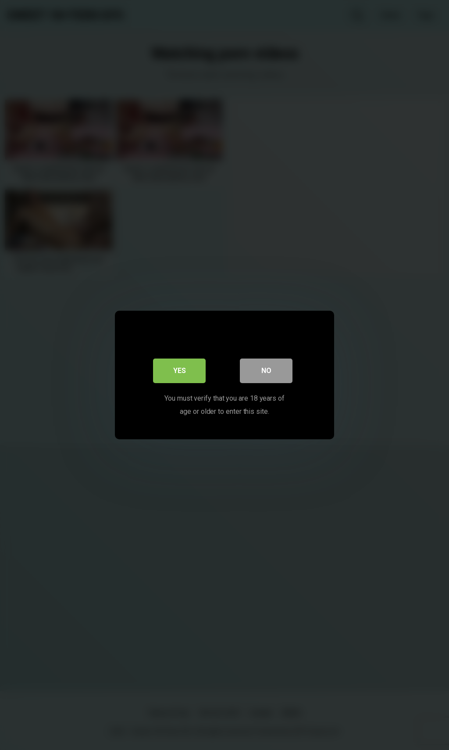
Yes (179, 370)
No (266, 370)
